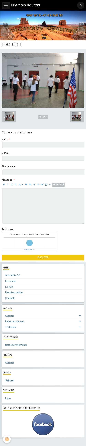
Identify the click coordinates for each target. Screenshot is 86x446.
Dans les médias (14, 292)
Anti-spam (8, 229)
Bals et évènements (16, 345)
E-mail (5, 153)
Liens (8, 398)
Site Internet (9, 166)
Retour (43, 116)
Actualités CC (12, 275)
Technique (11, 327)
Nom (4, 139)
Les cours (10, 281)
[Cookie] (7, 439)
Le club (9, 286)
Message (7, 180)
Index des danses (14, 321)
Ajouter (43, 257)
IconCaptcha (28, 249)
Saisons (9, 315)
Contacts (10, 298)
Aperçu (58, 184)
